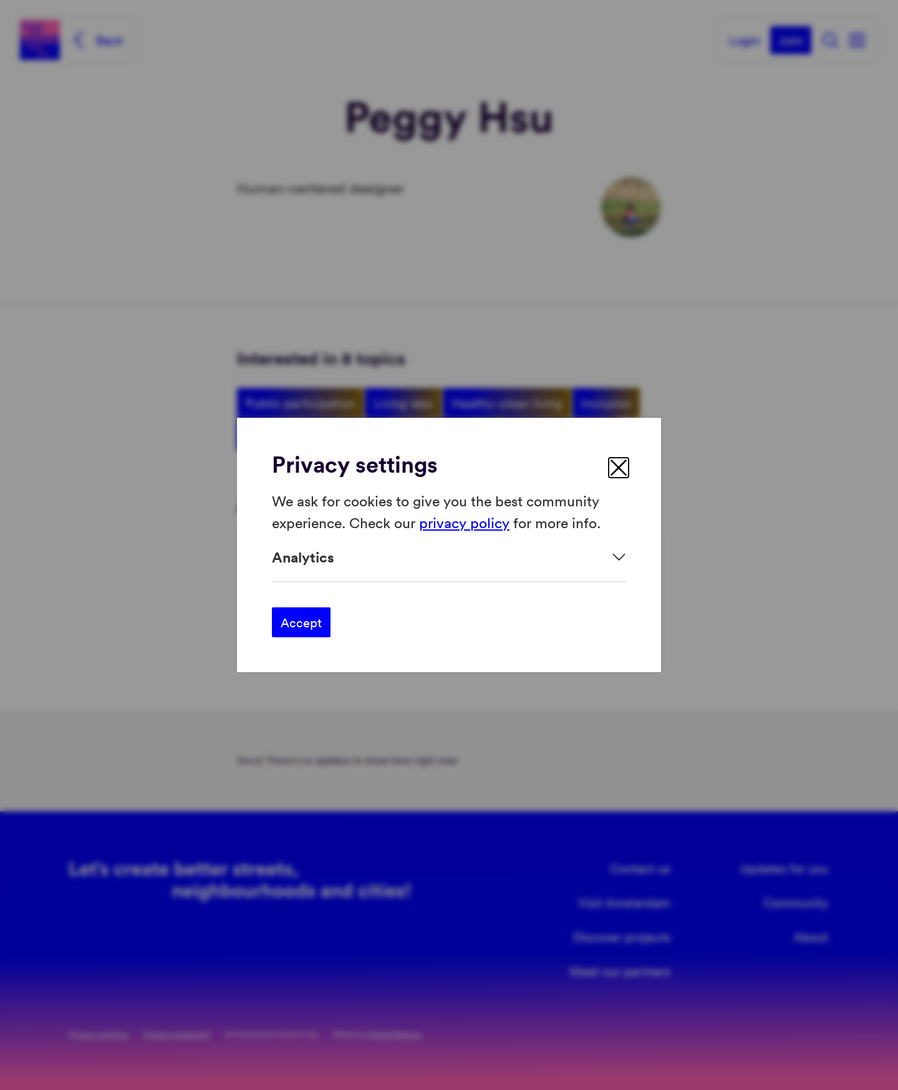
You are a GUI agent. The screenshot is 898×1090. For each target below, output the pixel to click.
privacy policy (464, 522)
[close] (619, 468)
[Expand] (449, 557)
